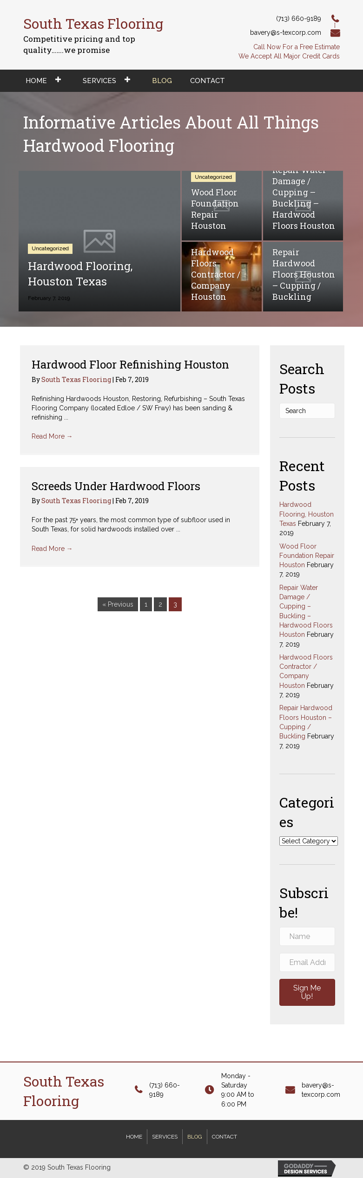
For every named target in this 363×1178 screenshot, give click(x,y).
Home (134, 1136)
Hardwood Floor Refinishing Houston (130, 364)
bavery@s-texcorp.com (285, 32)
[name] (307, 936)
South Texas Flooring (76, 379)
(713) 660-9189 (298, 18)
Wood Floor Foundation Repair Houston (306, 556)
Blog (194, 1136)
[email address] (307, 962)
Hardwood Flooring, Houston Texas (306, 514)
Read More (52, 436)
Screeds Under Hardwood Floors (116, 486)
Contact (224, 1136)
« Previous (117, 604)
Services (165, 1136)
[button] (307, 992)
